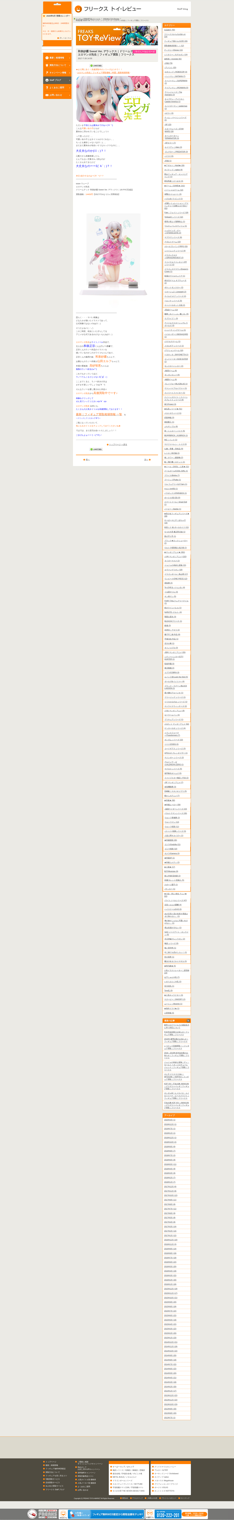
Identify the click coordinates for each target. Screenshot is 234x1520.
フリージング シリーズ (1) (174, 697)
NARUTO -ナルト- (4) (173, 612)
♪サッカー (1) (169, 889)
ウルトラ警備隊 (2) (172, 818)
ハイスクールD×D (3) (172, 909)
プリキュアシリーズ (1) (173, 719)
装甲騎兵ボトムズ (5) (172, 773)
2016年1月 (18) (170, 1284)
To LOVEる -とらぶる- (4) (174, 587)
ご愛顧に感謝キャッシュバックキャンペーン (90, 1463)
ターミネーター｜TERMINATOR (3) (172, 137)
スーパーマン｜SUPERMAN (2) (176, 82)
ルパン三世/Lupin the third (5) (176, 677)
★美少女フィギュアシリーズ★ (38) (176, 515)
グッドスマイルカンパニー (165, 1468)
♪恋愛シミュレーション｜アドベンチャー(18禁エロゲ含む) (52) (176, 205)
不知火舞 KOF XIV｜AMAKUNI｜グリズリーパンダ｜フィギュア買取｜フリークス (176, 1105)
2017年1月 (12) (170, 1235)
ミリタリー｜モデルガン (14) (176, 55)
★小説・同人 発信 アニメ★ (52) (175, 895)
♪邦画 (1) (167, 161)
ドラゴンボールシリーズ (122, 1482)
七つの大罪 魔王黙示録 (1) (174, 532)
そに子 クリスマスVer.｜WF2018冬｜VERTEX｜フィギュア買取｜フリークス (176, 1076)
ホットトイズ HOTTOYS (164, 1492)
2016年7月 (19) (170, 1258)
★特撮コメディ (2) (172, 862)
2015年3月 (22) (170, 1329)
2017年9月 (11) (170, 1200)
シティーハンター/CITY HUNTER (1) (173, 658)
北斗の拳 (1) (169, 643)
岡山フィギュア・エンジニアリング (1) (176, 175)
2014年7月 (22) (170, 1364)
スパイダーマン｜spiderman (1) (176, 107)
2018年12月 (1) (170, 1138)
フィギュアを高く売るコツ (56, 1476)
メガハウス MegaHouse (164, 1482)
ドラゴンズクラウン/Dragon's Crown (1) (176, 270)
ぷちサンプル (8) (171, 426)
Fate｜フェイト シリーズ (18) (176, 213)
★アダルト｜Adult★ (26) (174, 165)
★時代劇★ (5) (170, 966)
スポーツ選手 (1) (171, 885)
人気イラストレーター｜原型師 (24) (176, 971)
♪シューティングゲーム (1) (175, 330)
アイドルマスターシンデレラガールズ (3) (176, 324)
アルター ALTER (161, 1471)
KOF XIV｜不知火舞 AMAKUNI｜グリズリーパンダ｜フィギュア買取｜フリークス (176, 1086)
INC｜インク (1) (170, 440)
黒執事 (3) (168, 583)
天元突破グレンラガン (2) (174, 939)
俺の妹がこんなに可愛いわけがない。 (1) (176, 922)
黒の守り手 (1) (170, 536)
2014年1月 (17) (170, 1391)
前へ (88, 459)
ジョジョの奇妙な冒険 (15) (175, 565)
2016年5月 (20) (170, 1266)
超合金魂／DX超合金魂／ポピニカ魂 (127, 1475)
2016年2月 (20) (170, 1280)
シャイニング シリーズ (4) (174, 251)
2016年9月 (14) (170, 1249)
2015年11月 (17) (170, 1293)
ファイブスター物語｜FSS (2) (176, 778)
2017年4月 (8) (169, 1222)
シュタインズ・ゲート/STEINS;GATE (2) (172, 231)
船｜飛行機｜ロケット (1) (174, 462)
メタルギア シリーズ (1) (174, 346)
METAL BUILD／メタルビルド (125, 1478)
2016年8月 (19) (170, 1253)
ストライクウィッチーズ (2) (175, 706)
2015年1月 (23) (170, 1338)
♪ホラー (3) (168, 113)
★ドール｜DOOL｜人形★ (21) (176, 467)
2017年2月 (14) (170, 1231)
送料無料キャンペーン (87, 1473)
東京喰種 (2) (169, 668)
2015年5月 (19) (170, 1320)
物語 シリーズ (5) (171, 943)
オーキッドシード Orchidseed (166, 1475)
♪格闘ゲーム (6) (170, 379)
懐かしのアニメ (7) (172, 796)
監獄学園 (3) (169, 664)
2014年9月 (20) (170, 1355)
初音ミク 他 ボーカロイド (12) (176, 527)
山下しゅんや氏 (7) (172, 977)
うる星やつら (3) (171, 592)
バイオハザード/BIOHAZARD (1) (176, 335)
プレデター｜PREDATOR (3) (176, 152)
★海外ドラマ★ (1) (171, 1008)
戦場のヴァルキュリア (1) (174, 276)
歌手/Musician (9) (171, 871)
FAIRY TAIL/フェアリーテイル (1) (176, 602)
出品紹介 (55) (169, 30)
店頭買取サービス (53, 1483)
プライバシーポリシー (168, 1506)
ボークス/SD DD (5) (172, 498)
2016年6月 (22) (170, 1262)
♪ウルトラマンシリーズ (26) (175, 813)
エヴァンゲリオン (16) (173, 570)
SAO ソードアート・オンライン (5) (176, 933)
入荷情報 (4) (169, 1013)
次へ (146, 459)
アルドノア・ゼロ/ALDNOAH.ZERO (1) (174, 763)
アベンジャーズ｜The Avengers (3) (173, 93)
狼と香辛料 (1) (170, 948)
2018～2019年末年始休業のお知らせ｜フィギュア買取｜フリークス (176, 1055)
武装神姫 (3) (169, 418)
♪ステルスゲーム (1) (172, 341)
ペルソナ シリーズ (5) (173, 301)
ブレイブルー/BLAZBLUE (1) (176, 384)
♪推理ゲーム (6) (170, 371)
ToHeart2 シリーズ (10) (173, 217)
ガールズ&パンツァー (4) (174, 681)
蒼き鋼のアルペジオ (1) (173, 693)
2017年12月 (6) (170, 1187)
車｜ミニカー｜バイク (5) (174, 431)
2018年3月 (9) (169, 1173)
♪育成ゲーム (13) (171, 310)
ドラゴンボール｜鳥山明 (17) (176, 574)
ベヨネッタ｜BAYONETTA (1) (176, 355)
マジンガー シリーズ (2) (174, 757)
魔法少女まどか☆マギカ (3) (175, 961)
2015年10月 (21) (170, 1298)
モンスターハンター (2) (173, 366)
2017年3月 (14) (170, 1227)
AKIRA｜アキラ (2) (172, 630)
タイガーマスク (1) (172, 561)
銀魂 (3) (167, 625)
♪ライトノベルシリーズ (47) (175, 900)
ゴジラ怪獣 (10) (171, 849)
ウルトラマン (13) (172, 822)
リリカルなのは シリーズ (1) (175, 702)
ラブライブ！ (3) (171, 318)
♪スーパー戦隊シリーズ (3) (175, 831)
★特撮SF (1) (169, 858)
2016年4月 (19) (170, 1271)
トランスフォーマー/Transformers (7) (172, 734)
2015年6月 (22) (170, 1315)
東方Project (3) (170, 404)
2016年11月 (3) (170, 1244)
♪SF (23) (167, 125)
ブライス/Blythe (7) (172, 475)
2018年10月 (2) (170, 1142)
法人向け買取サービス (54, 1486)
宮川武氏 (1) (169, 986)
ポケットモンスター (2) (173, 287)
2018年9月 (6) (169, 1147)
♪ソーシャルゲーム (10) (173, 190)
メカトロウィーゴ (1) (172, 413)
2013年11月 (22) (170, 1400)
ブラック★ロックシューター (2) (176, 542)
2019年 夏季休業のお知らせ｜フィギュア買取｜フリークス (176, 1040)
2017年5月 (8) (169, 1218)
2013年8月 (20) (170, 1413)
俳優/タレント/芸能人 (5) (174, 880)
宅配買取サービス (53, 1479)
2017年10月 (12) (170, 1195)
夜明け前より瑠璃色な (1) (174, 221)
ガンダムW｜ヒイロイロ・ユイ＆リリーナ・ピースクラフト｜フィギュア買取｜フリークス (176, 1095)
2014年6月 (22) (170, 1369)
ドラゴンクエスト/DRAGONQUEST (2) (173, 256)
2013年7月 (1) (169, 1418)
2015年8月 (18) (170, 1306)
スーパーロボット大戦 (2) (174, 305)
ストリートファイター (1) (174, 393)
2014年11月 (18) (170, 1346)
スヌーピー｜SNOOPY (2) (174, 999)
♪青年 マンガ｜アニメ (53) (174, 652)
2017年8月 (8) (169, 1204)
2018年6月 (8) (169, 1160)
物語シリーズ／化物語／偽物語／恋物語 (129, 1471)
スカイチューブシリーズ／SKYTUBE (128, 1485)
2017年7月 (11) (170, 1209)
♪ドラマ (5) (168, 156)
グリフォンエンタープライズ (166, 1485)
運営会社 (125, 1506)
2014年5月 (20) (170, 1373)
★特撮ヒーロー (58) (172, 805)
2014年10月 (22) (170, 1351)
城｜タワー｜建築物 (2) (173, 457)
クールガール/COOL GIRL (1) (176, 471)
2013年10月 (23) (170, 1404)
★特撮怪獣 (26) (170, 840)
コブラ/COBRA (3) (171, 672)
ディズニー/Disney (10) (173, 50)
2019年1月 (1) (169, 1133)
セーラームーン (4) (172, 715)
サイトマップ (184, 1506)
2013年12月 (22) (170, 1395)
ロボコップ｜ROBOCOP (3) (176, 72)
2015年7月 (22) (170, 1311)
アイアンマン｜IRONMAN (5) (176, 88)
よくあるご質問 (84, 1487)
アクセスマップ (137, 1506)
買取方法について (53, 1472)
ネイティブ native (161, 1478)
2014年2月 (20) (170, 1387)
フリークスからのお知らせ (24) (175, 35)
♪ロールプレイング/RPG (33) (176, 246)
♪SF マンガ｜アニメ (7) (173, 782)
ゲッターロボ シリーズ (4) (174, 728)
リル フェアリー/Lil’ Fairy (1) (175, 484)
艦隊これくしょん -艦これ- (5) (176, 314)
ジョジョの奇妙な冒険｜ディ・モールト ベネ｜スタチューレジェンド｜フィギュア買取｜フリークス (176, 1066)
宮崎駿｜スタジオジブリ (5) (175, 791)
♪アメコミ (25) (170, 68)
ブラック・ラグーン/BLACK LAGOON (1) (175, 687)
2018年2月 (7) (169, 1178)
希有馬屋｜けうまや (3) (173, 181)
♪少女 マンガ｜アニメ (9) (174, 711)
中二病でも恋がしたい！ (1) (175, 952)
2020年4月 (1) (169, 1120)
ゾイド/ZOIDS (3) (171, 744)
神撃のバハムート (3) (172, 194)
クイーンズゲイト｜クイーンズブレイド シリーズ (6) (176, 398)
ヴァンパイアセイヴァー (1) (175, 388)
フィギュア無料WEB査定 (56, 1469)
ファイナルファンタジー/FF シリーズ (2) (175, 263)
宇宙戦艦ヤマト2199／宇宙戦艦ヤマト (128, 1489)
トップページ (51, 1462)
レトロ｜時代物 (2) (172, 453)
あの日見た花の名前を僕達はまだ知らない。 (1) (176, 915)
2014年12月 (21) (170, 1342)
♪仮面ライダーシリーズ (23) (175, 809)
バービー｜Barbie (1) (172, 509)
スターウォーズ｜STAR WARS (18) (174, 130)
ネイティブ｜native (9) (173, 170)
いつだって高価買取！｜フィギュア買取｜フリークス (176, 1047)
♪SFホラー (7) (170, 143)
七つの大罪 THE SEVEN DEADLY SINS (128, 1492)
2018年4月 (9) (169, 1169)
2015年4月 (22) (170, 1324)
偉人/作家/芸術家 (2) (172, 876)
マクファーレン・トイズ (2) (175, 444)
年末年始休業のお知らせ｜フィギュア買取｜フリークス (176, 1033)
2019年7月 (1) (169, 1129)
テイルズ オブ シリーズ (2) (175, 296)
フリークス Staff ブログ (55, 1490)
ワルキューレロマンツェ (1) (175, 226)
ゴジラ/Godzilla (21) (172, 844)
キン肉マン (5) (170, 596)
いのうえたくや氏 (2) (172, 982)
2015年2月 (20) (170, 1333)
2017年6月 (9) (169, 1213)
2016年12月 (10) (170, 1240)
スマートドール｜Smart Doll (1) (175, 503)
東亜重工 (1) (169, 422)
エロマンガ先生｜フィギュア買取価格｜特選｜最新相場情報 (103, 72)
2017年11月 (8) (170, 1191)
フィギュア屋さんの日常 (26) (176, 41)
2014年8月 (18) (170, 1360)
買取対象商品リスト (86, 1476)
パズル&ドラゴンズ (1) (173, 199)
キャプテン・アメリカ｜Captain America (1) (174, 100)
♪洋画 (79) (168, 63)
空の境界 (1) (169, 957)
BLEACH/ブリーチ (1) (173, 621)
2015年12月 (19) (170, 1289)
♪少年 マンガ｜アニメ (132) (175, 557)
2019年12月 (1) (170, 1124)
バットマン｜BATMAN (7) (175, 76)
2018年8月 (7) (169, 1151)
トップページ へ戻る (118, 444)
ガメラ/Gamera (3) (172, 853)
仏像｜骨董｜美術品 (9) (173, 449)
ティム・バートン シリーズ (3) (175, 119)
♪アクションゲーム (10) (173, 350)
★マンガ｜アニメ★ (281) (174, 552)
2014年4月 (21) (170, 1378)
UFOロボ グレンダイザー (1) (176, 753)
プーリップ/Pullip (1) (172, 480)
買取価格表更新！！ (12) (174, 46)
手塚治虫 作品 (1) (171, 639)
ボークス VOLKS (161, 1489)
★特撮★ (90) (169, 800)
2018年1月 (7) (169, 1182)
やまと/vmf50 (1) (171, 489)
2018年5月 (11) (170, 1164)
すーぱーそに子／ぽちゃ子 (123, 1468)
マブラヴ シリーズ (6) (173, 237)
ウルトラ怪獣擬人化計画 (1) (175, 548)
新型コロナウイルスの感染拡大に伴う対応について (176, 1026)
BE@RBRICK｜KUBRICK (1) (176, 435)
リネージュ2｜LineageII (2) (175, 292)
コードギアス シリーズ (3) (174, 749)
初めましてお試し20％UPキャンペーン (89, 1468)
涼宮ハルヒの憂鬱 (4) (172, 905)
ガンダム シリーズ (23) (173, 740)
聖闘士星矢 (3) (170, 617)
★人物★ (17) (169, 867)
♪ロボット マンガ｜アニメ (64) (176, 724)
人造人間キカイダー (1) (173, 836)
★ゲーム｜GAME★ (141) (174, 186)
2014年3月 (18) (170, 1382)
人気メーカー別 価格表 (87, 1483)
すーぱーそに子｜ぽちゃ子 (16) (175, 521)
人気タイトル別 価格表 (87, 1480)
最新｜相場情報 (52, 1465)
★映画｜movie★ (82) (173, 59)
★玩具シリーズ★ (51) (173, 409)
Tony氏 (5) (168, 991)
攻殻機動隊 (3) (170, 787)
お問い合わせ (83, 1490)
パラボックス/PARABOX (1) (175, 493)
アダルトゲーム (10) (172, 242)
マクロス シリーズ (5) (173, 769)
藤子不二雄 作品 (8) (172, 634)
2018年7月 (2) (169, 1155)
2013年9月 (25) (170, 1409)
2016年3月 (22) (170, 1275)
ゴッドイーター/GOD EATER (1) (176, 360)
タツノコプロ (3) (171, 648)
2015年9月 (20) (170, 1302)
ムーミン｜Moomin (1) (173, 1004)
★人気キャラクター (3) (173, 995)
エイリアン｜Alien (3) (173, 147)
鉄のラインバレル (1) (172, 608)
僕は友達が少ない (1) (172, 928)
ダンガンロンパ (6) (172, 375)
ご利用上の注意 (152, 1506)
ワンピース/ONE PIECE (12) (175, 579)
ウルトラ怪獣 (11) (172, 827)
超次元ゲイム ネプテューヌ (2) (175, 281)
